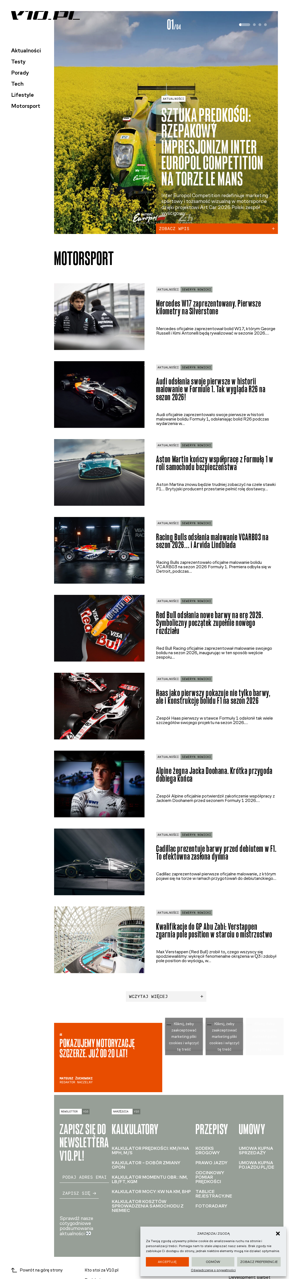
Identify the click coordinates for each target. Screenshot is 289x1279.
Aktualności (26, 50)
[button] (278, 1233)
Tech (17, 83)
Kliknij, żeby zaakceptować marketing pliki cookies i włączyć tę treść (184, 1036)
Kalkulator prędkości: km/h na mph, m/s (150, 1150)
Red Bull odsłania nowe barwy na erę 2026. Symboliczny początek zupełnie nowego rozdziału (209, 623)
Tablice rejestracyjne (214, 1194)
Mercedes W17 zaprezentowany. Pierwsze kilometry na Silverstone (208, 307)
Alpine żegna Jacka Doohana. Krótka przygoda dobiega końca (214, 774)
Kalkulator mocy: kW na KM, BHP (151, 1191)
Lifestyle (22, 95)
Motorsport (25, 106)
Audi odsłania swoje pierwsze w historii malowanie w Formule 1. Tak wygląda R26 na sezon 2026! (211, 389)
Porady (20, 72)
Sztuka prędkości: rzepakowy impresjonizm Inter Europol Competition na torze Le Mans (212, 147)
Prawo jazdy (211, 1162)
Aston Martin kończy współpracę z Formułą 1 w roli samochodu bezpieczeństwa (214, 463)
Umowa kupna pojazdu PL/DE (256, 1165)
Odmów (213, 1262)
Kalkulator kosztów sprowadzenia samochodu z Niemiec (148, 1206)
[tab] (244, 24)
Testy (18, 61)
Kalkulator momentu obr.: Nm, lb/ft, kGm (150, 1179)
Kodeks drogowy (208, 1150)
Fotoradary (211, 1206)
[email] (84, 1177)
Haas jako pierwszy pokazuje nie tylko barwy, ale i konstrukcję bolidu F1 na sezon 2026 (213, 696)
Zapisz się (79, 1193)
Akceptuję (167, 1262)
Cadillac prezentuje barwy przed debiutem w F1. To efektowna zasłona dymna (216, 852)
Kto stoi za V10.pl (102, 1270)
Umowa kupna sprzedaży (256, 1150)
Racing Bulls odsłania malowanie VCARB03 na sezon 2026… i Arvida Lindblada (212, 541)
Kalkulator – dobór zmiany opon (146, 1165)
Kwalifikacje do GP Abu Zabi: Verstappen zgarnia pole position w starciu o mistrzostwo (214, 930)
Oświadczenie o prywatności (213, 1270)
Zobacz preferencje (259, 1262)
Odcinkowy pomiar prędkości (210, 1177)
